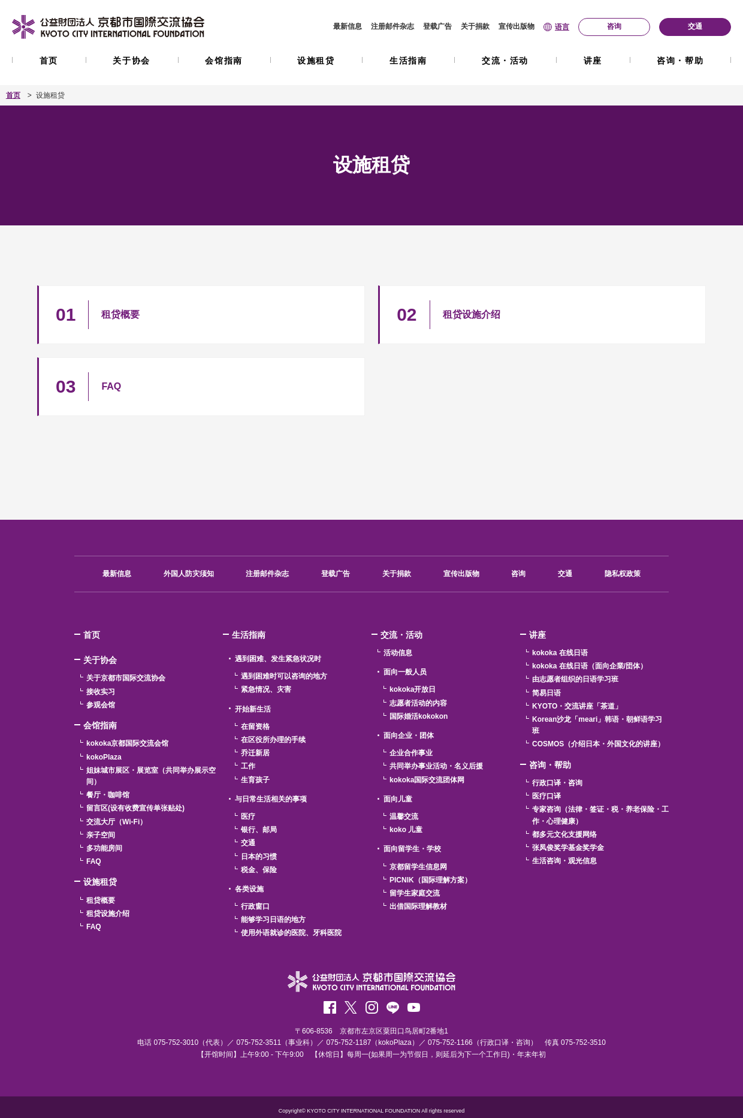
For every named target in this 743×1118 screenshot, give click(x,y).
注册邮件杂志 (392, 26)
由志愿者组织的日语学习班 (575, 679)
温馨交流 (403, 816)
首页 (49, 60)
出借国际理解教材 (418, 906)
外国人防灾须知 (189, 573)
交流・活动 (505, 60)
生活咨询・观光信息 (564, 861)
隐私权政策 (623, 573)
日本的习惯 (259, 856)
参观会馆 (100, 705)
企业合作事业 (411, 753)
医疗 (248, 816)
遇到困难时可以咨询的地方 (284, 676)
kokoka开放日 (412, 689)
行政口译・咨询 (557, 783)
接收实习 (100, 692)
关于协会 (131, 60)
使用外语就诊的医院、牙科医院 (291, 933)
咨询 (518, 573)
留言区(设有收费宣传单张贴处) (135, 808)
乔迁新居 (255, 753)
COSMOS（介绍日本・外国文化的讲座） (598, 744)
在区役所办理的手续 (273, 740)
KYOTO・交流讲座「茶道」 (577, 706)
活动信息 (397, 653)
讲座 (593, 60)
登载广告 (437, 26)
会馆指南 (223, 60)
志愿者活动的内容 (418, 703)
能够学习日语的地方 (273, 919)
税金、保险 (259, 870)
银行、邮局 (259, 829)
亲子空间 (100, 835)
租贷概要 (100, 900)
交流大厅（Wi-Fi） (116, 822)
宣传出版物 (516, 26)
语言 (562, 27)
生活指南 (408, 60)
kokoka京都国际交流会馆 (127, 743)
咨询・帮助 (680, 60)
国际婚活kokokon (418, 716)
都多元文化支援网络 (564, 834)
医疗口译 (546, 796)
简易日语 (546, 693)
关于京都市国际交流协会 (125, 678)
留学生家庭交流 (414, 893)
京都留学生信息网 (418, 867)
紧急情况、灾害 (266, 689)
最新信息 (347, 26)
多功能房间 (104, 848)
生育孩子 (255, 780)
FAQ (93, 861)
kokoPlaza (104, 757)
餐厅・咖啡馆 (107, 795)
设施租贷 (315, 60)
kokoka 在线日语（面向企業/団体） (589, 666)
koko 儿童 (405, 829)
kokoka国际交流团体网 (426, 780)
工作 (248, 766)
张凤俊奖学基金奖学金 (568, 847)
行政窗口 (255, 906)
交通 (565, 573)
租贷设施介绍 (107, 913)
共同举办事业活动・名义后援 (436, 766)
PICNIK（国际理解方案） (430, 880)
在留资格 (255, 726)
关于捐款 (475, 26)
